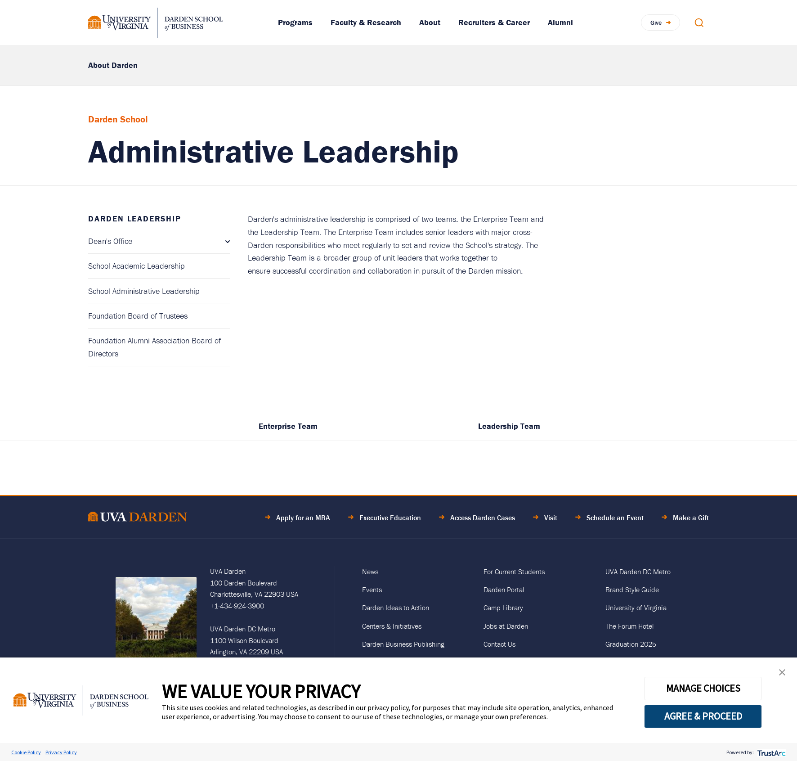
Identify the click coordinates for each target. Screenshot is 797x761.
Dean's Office (110, 241)
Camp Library (503, 607)
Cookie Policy (26, 752)
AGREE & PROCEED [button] (703, 716)
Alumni (560, 22)
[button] (782, 674)
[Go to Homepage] (155, 23)
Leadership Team (509, 426)
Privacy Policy (61, 752)
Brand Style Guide (632, 589)
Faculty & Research (366, 22)
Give (656, 22)
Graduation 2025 (630, 643)
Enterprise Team (288, 426)
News (370, 571)
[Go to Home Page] (137, 518)
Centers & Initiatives (391, 625)
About (429, 22)
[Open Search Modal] (699, 22)
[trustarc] (771, 752)
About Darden (113, 65)
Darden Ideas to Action (395, 607)
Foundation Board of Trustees (138, 316)
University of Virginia (636, 607)
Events (372, 589)
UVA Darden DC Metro (638, 571)
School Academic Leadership (136, 266)
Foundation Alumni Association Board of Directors (154, 347)
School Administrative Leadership (144, 291)
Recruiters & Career (494, 22)
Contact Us (499, 643)
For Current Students (514, 571)
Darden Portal (504, 589)
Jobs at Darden (506, 625)
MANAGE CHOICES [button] (703, 688)
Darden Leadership (134, 218)
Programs (295, 22)
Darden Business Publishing (403, 643)
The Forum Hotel (629, 625)
